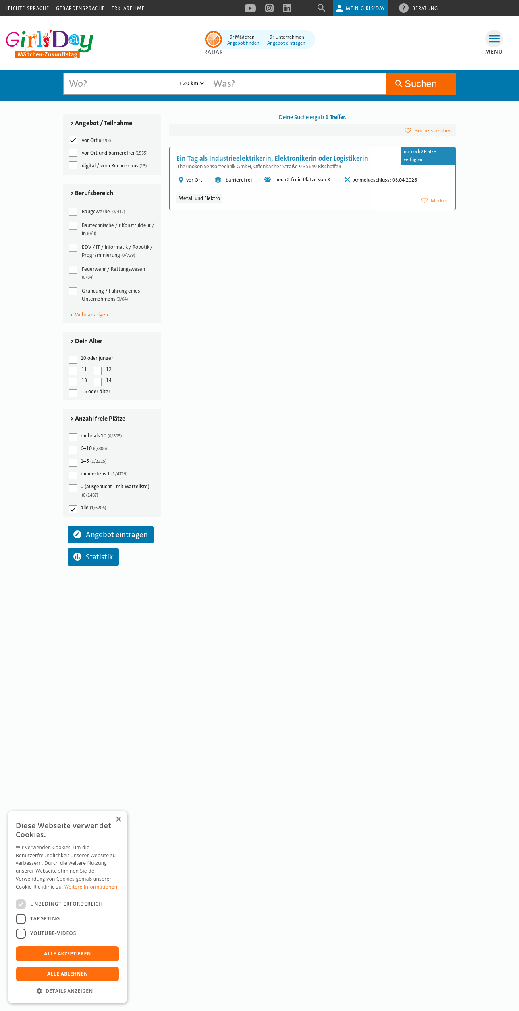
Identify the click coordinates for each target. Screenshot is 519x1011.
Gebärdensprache (80, 8)
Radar (214, 52)
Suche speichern (433, 131)
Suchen (421, 83)
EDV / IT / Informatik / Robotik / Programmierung (111, 251)
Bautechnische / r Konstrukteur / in (112, 229)
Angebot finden (243, 43)
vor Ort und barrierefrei (108, 153)
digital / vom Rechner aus (108, 165)
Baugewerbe (97, 212)
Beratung (425, 8)
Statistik (93, 557)
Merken (439, 201)
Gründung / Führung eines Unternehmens (105, 294)
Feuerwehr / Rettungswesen (107, 273)
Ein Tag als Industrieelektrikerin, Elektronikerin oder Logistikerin (272, 158)
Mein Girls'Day (365, 8)
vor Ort (90, 140)
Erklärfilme (128, 8)
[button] (67, 991)
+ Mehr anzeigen (89, 314)
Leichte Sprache (27, 8)
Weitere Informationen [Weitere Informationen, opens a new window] (91, 886)
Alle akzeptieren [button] (67, 953)
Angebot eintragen (286, 43)
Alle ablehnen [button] (67, 973)
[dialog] (67, 907)
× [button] (118, 820)
